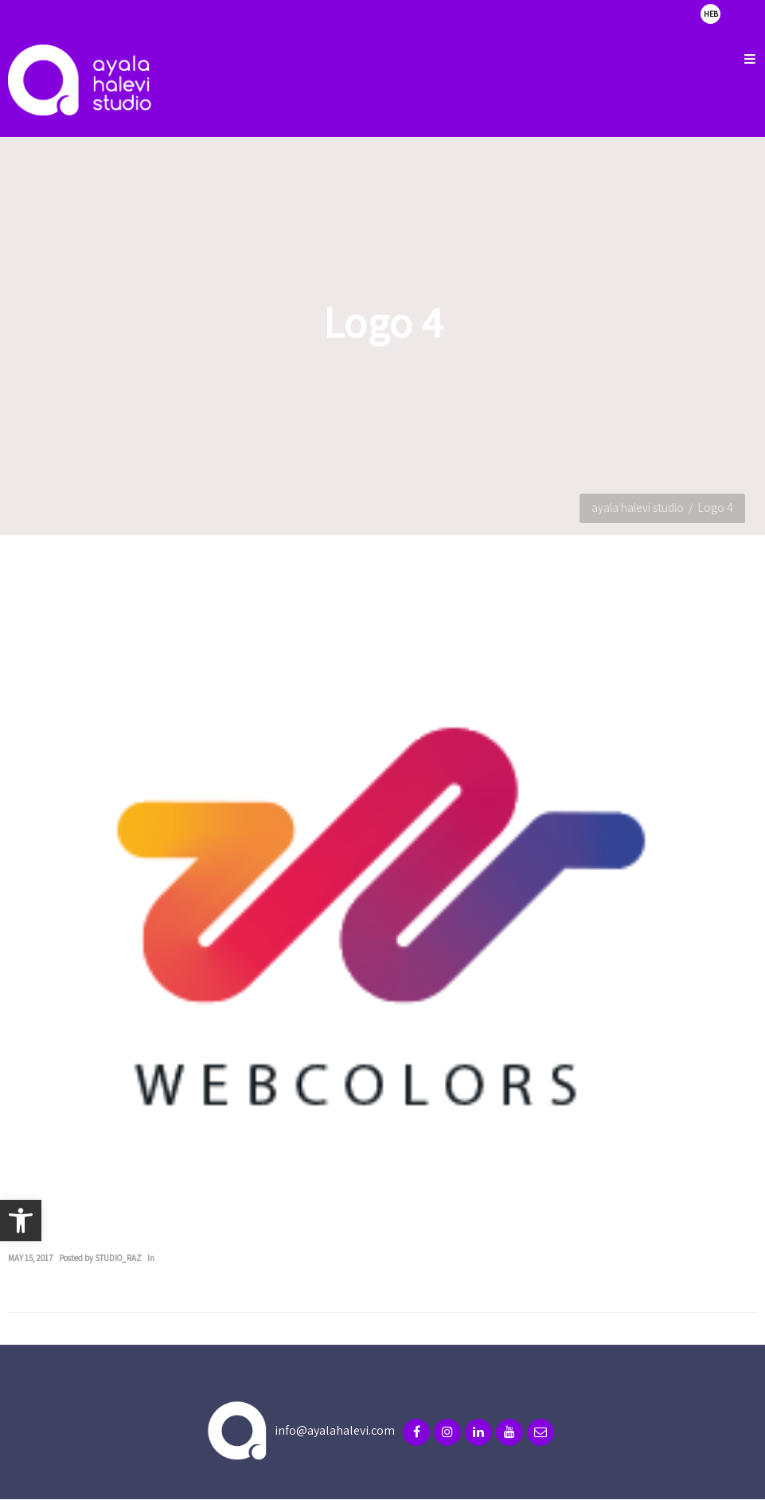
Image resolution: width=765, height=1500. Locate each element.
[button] (20, 1220)
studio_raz (118, 1258)
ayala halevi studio (637, 507)
